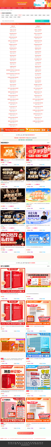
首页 (5, 10)
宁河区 (15, 17)
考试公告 (20, 8)
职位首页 (2, 8)
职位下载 (31, 8)
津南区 (44, 15)
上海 (29, 443)
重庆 (15, 442)
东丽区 (36, 15)
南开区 (28, 15)
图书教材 (42, 8)
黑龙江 (35, 442)
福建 (17, 442)
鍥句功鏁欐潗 (5, 266)
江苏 (9, 443)
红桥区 (32, 15)
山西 (25, 443)
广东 (22, 442)
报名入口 (25, 8)
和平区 (11, 15)
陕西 (27, 443)
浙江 (42, 443)
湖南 (40, 442)
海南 (28, 442)
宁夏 (18, 443)
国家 (9, 442)
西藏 (35, 443)
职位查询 (8, 8)
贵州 (26, 442)
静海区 (11, 17)
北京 (13, 442)
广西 (24, 442)
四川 (31, 443)
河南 (33, 442)
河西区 (20, 15)
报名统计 (14, 8)
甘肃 (19, 442)
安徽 (11, 442)
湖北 (38, 442)
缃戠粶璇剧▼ (5, 142)
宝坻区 (7, 17)
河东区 (16, 15)
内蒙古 (16, 443)
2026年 (8, 10)
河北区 (24, 15)
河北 (30, 442)
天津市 (3, 15)
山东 (22, 443)
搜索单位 (42, 20)
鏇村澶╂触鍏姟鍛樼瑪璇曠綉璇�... (25, 256)
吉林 (42, 442)
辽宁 (13, 443)
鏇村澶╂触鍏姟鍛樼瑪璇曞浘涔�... (25, 433)
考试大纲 (37, 8)
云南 (40, 443)
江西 (11, 443)
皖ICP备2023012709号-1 (25, 445)
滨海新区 (7, 15)
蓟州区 (19, 17)
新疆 (38, 443)
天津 (33, 443)
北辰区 (48, 15)
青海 (20, 443)
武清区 (3, 17)
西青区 (40, 15)
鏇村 (48, 142)
